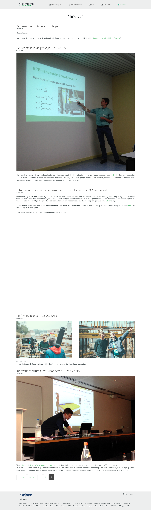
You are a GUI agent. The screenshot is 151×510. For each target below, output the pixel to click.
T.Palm (38, 506)
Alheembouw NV (23, 503)
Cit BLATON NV (65, 503)
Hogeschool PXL (92, 506)
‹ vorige (32, 477)
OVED (69, 506)
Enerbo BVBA (117, 503)
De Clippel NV (88, 503)
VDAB (107, 506)
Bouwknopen (56, 5)
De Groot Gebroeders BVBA (102, 503)
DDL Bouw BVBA (77, 503)
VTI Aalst (113, 506)
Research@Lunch (29, 465)
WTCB (128, 506)
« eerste (22, 477)
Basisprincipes (76, 5)
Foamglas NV (126, 503)
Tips (92, 5)
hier (109, 201)
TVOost (117, 38)
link (129, 205)
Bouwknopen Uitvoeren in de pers (38, 26)
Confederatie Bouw (48, 506)
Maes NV (21, 506)
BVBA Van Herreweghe (52, 503)
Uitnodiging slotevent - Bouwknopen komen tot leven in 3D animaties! (61, 190)
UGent (101, 506)
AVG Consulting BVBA (37, 503)
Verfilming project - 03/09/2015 (36, 316)
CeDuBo (114, 175)
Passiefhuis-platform (79, 506)
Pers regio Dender (100, 38)
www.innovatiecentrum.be (47, 465)
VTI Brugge (121, 506)
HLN (109, 38)
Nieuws (123, 5)
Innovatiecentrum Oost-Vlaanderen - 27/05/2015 (48, 371)
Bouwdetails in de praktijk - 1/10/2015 (41, 48)
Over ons (107, 5)
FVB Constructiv (60, 506)
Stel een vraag (128, 494)
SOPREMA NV (30, 506)
